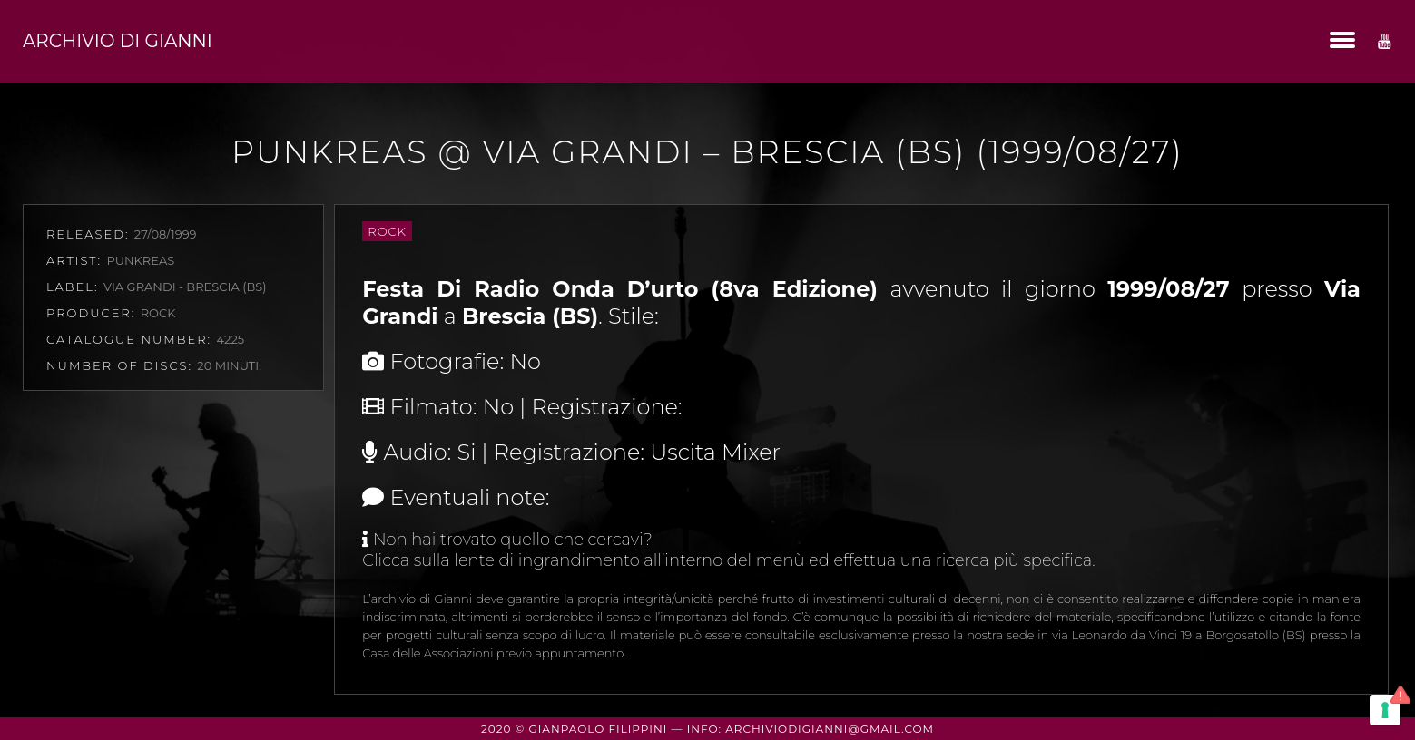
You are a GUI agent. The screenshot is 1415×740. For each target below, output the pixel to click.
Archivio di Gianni (117, 41)
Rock (387, 231)
